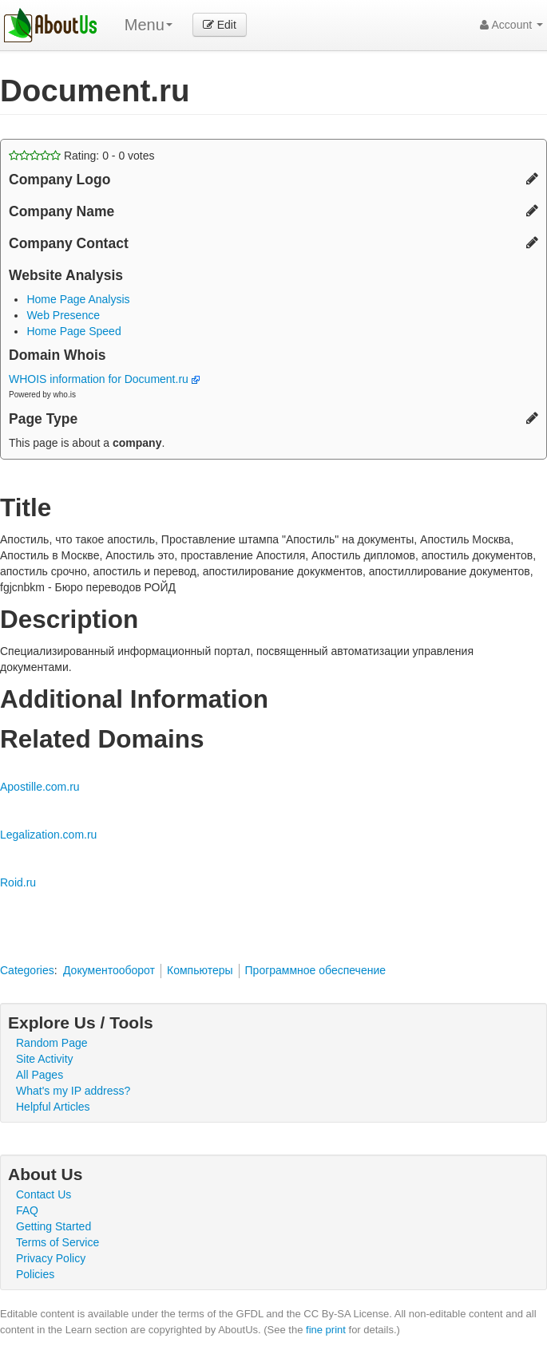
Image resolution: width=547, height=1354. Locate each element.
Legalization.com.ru (48, 834)
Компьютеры (200, 970)
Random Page (52, 1042)
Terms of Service (57, 1242)
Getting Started (53, 1226)
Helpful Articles (53, 1106)
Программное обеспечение (315, 970)
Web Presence (63, 315)
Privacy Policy (50, 1258)
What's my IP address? (73, 1090)
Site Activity (44, 1058)
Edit (219, 24)
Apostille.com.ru (40, 786)
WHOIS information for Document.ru (104, 379)
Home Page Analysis (77, 299)
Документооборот (109, 970)
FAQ (27, 1210)
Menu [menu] (148, 25)
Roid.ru (18, 882)
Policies (35, 1274)
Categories (27, 970)
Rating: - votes (82, 155)
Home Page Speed (73, 331)
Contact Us (43, 1194)
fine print (326, 1330)
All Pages (39, 1074)
